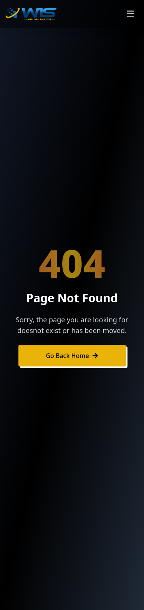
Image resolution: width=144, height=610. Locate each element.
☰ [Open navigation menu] (130, 13)
